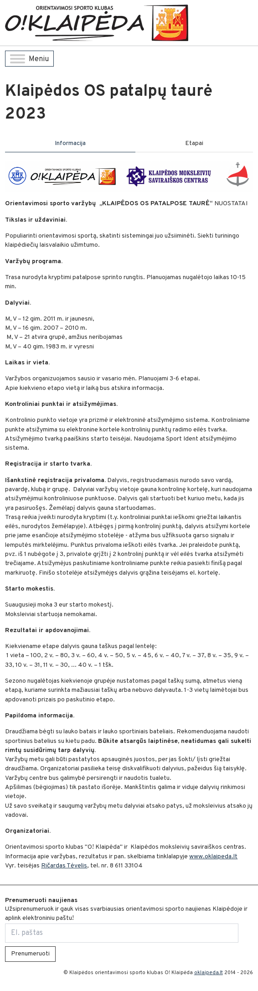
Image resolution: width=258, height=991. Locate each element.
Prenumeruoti (30, 954)
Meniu (29, 59)
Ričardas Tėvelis (64, 866)
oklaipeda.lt (208, 973)
